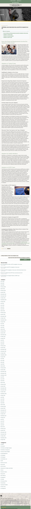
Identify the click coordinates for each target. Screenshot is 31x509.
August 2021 (3, 338)
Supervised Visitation (4, 484)
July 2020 (2, 358)
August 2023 (3, 301)
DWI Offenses (3, 475)
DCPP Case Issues (4, 462)
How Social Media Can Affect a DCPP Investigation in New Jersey (11, 264)
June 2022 (2, 325)
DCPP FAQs (3, 464)
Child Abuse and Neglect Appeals (6, 447)
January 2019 (3, 386)
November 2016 (3, 434)
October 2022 (3, 318)
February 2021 (3, 345)
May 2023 (2, 307)
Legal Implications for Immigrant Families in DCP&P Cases (10, 275)
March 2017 (3, 426)
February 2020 (3, 367)
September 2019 (3, 375)
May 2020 (2, 362)
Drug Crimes (3, 473)
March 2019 (3, 382)
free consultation (15, 2)
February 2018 (3, 406)
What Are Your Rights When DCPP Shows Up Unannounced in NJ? (11, 272)
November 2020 (3, 351)
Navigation (15, 7)
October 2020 (3, 353)
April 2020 (2, 364)
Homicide (2, 479)
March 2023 (3, 310)
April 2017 (2, 424)
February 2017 (3, 428)
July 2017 (2, 419)
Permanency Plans (4, 481)
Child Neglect (3, 455)
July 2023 (2, 303)
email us (19, 0)
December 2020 (3, 349)
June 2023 (2, 305)
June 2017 (2, 421)
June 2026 (2, 281)
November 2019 (3, 373)
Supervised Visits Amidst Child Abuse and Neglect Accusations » (19, 257)
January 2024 (3, 292)
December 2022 (3, 316)
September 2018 (3, 393)
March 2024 (3, 288)
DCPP (2, 460)
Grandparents (3, 477)
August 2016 (3, 439)
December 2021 (3, 334)
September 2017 (3, 415)
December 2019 (3, 371)
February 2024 (3, 290)
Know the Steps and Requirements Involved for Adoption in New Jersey (16, 33)
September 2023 (3, 299)
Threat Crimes (3, 486)
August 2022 (3, 321)
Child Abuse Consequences (5, 449)
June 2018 (2, 399)
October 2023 (3, 297)
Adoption (8, 248)
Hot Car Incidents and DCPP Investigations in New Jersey (10, 267)
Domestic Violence (4, 471)
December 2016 (3, 432)
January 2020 (3, 369)
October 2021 (3, 336)
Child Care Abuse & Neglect (5, 451)
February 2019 (3, 384)
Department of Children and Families (7, 468)
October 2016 (3, 435)
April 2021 (2, 343)
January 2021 (3, 347)
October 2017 (3, 413)
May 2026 (2, 283)
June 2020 (2, 360)
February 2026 (3, 286)
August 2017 (3, 417)
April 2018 (2, 402)
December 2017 (3, 410)
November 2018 (3, 389)
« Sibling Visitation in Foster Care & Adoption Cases (9, 255)
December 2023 (3, 294)
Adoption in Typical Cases (8, 34)
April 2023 (2, 308)
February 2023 (3, 312)
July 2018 (2, 397)
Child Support (3, 457)
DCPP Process (3, 466)
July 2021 (2, 340)
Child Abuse (3, 446)
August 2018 (3, 395)
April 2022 (2, 327)
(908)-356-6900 (13, 0)
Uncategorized (3, 488)
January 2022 (3, 332)
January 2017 (3, 430)
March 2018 (3, 404)
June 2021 (2, 342)
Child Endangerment (4, 453)
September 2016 (3, 437)
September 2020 (3, 354)
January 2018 (3, 408)
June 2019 (2, 378)
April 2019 (2, 380)
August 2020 (3, 356)
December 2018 (3, 388)
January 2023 (3, 314)
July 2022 (2, 323)
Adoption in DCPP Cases (8, 37)
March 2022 (3, 329)
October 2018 (3, 391)
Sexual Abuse (3, 482)
